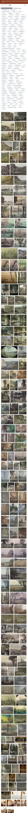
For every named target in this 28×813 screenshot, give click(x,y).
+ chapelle (17, 38)
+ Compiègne (18, 58)
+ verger (4, 107)
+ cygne (22, 61)
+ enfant (10, 65)
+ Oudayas (4, 90)
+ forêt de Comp (5, 70)
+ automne (4, 14)
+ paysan (20, 93)
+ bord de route (5, 55)
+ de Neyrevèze (12, 63)
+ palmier (23, 90)
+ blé (15, 36)
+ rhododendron (19, 98)
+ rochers (4, 34)
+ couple (14, 60)
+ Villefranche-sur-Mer (12, 107)
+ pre (3, 97)
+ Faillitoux (10, 66)
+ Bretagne (20, 26)
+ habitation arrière (20, 75)
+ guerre (16, 28)
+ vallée (4, 31)
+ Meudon (11, 81)
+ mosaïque (9, 87)
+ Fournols (20, 70)
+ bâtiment (16, 53)
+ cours (4, 61)
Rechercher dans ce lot (6, 8)
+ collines (4, 58)
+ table (16, 103)
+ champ (21, 21)
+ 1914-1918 (4, 26)
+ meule (10, 43)
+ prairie (22, 29)
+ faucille (17, 66)
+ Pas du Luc (21, 92)
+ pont (9, 19)
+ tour (9, 105)
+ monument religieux (17, 85)
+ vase (20, 105)
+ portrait (16, 29)
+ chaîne (10, 56)
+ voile (20, 107)
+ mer (21, 23)
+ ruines (9, 102)
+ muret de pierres (18, 87)
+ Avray (24, 51)
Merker (5, 5)
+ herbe (11, 76)
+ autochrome (5, 9)
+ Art (19, 51)
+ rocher (4, 46)
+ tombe (4, 105)
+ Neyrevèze (10, 88)
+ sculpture (21, 102)
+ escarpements (17, 65)
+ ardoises (13, 51)
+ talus (22, 103)
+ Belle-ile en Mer (13, 26)
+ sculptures (4, 103)
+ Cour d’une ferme (22, 60)
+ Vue (18, 50)
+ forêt (20, 11)
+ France (4, 21)
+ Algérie (24, 50)
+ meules (4, 83)
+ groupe (16, 73)
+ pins (3, 95)
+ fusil (8, 71)
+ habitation (12, 75)
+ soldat (11, 103)
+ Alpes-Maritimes (6, 51)
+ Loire (22, 78)
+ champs (4, 23)
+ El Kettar (4, 65)
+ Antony (16, 16)
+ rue (20, 100)
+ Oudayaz (11, 90)
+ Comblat (10, 58)
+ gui (21, 73)
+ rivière (4, 16)
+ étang (17, 14)
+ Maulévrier (4, 81)
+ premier (8, 97)
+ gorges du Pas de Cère (7, 73)
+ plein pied (14, 95)
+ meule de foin (19, 81)
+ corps (24, 58)
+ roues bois (15, 100)
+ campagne (11, 38)
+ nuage (17, 88)
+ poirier (21, 95)
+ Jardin (4, 13)
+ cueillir (16, 61)
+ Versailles (4, 50)
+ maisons (4, 80)
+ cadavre (4, 38)
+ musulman (21, 43)
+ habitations (5, 76)
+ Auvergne (11, 13)
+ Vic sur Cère (12, 50)
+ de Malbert (4, 63)
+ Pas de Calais (5, 24)
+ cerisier (22, 55)
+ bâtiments (10, 36)
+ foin (3, 41)
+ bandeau (4, 53)
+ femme (10, 16)
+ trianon (18, 48)
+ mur (15, 43)
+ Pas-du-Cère (5, 93)
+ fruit (3, 71)
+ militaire (19, 83)
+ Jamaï (12, 78)
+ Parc (10, 29)
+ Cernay (4, 56)
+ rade (3, 98)
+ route (15, 46)
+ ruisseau (10, 34)
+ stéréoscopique (18, 34)
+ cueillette (9, 61)
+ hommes (15, 33)
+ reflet (11, 18)
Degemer (2, 5)
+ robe (3, 100)
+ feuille (11, 28)
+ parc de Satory (12, 92)
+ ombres (23, 88)
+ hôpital (17, 76)
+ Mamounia (11, 80)
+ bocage (23, 53)
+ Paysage (13, 9)
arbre (10, 5)
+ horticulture (5, 78)
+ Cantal (17, 13)
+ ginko (13, 71)
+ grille (8, 41)
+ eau (23, 14)
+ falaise (16, 23)
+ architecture (21, 31)
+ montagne (23, 16)
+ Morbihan (4, 29)
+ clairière (22, 56)
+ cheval (10, 23)
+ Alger (3, 36)
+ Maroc (22, 33)
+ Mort (3, 87)
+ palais (17, 90)
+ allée (15, 21)
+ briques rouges (14, 55)
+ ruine (3, 102)
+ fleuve (9, 68)
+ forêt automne (16, 68)
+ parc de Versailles (6, 11)
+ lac (21, 28)
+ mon (3, 85)
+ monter (9, 85)
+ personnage (5, 18)
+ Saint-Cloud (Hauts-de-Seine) (8, 48)
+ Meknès (4, 43)
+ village (17, 18)
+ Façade (4, 66)
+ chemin (11, 14)
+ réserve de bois (10, 98)
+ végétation (16, 19)
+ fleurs (14, 11)
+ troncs (14, 105)
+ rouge (9, 46)
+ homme (23, 18)
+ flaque (4, 68)
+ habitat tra (4, 75)
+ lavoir (17, 78)
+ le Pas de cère (20, 41)
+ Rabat (22, 97)
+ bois (20, 36)
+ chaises (16, 56)
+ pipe (8, 95)
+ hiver (13, 41)
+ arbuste (14, 31)
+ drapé (20, 63)
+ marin (18, 80)
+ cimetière (4, 28)
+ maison (4, 19)
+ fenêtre (23, 66)
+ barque (10, 53)
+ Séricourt (19, 24)
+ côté (10, 33)
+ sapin (15, 102)
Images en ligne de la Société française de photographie (15, 1)
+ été (24, 65)
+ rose (8, 100)
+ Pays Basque (13, 93)
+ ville (8, 31)
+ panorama (4, 92)
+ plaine (10, 21)
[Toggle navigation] (3, 3)
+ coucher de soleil (6, 60)
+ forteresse (13, 70)
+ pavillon (12, 24)
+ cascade (4, 33)
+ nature (4, 88)
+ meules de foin (11, 83)
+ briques (22, 19)
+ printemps (15, 97)
